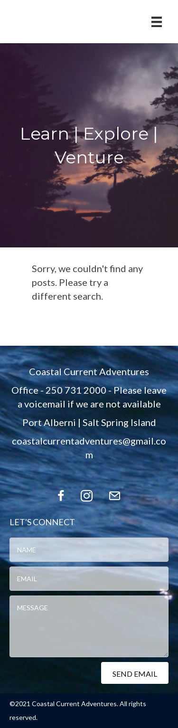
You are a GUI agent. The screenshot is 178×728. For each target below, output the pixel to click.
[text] (89, 550)
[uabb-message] (89, 626)
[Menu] (157, 21)
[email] (89, 579)
